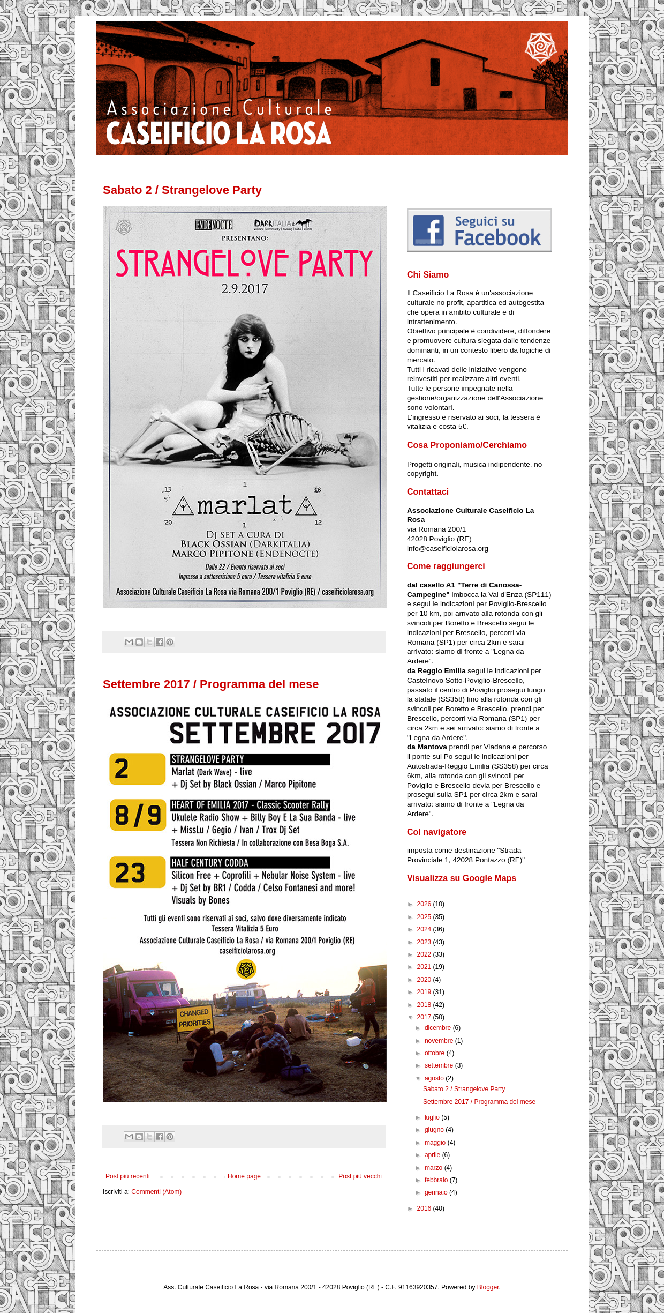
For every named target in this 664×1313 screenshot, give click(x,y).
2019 (425, 992)
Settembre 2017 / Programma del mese (211, 684)
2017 (425, 1017)
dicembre (439, 1028)
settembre (440, 1065)
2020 (425, 979)
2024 (425, 929)
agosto (435, 1078)
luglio (433, 1117)
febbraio (437, 1180)
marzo (434, 1168)
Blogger (488, 1287)
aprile (433, 1155)
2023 (425, 942)
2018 (425, 1005)
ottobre (436, 1053)
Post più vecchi (360, 1176)
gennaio (437, 1192)
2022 (425, 954)
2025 (425, 917)
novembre (440, 1041)
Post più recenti (127, 1176)
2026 (425, 904)
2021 (425, 967)
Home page (244, 1176)
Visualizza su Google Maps (461, 878)
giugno (435, 1129)
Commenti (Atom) (156, 1192)
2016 (425, 1208)
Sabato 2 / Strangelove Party (182, 190)
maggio (436, 1142)
